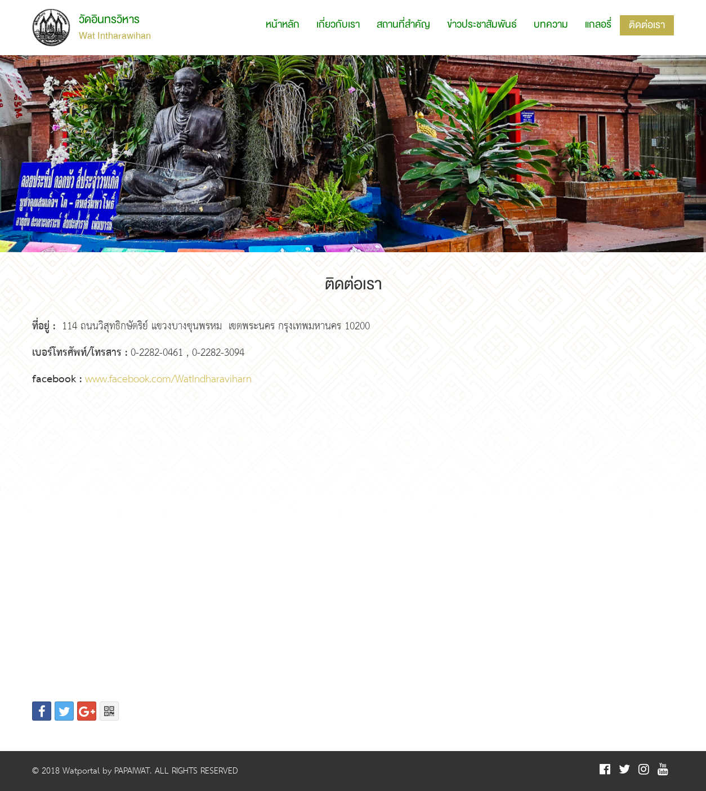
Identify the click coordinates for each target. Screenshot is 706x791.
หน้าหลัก (283, 24)
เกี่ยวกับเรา (338, 24)
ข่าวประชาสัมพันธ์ (482, 24)
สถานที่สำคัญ (403, 24)
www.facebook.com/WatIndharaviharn (168, 379)
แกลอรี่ (598, 24)
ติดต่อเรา (647, 25)
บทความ (551, 24)
